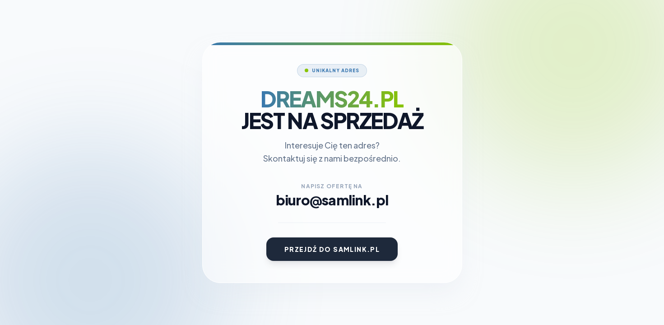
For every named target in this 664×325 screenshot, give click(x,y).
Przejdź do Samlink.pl (332, 249)
